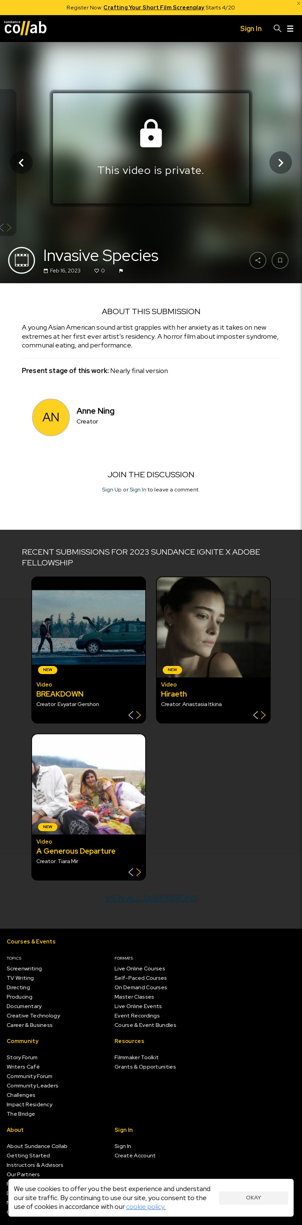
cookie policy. (146, 1206)
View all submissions (151, 898)
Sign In (138, 489)
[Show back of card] (134, 716)
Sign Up (112, 489)
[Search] (278, 28)
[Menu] (290, 28)
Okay (253, 1197)
